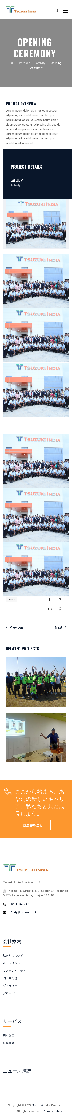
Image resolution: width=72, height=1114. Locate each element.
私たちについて (13, 955)
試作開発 (8, 1043)
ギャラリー (10, 986)
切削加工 (8, 1035)
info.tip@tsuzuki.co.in (23, 912)
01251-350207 (19, 904)
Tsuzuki (37, 1105)
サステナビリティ (14, 970)
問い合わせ (10, 978)
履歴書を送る (33, 825)
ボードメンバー (13, 963)
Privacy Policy (52, 1111)
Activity (12, 599)
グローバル (10, 993)
